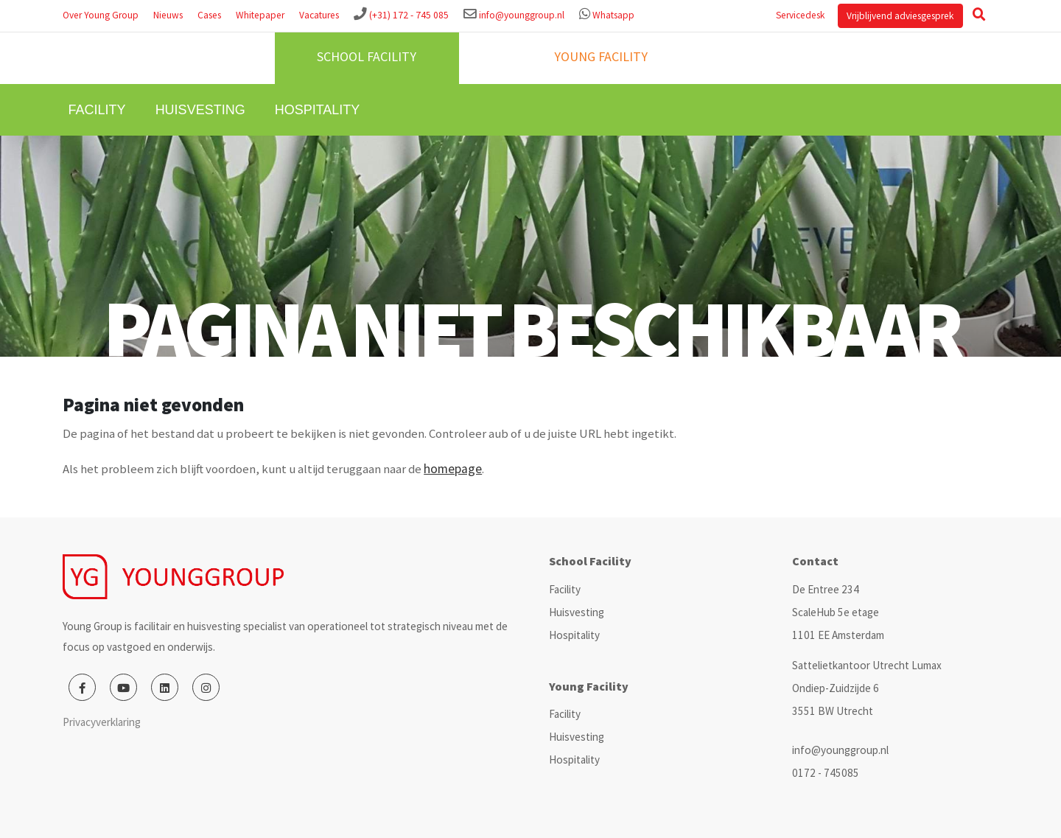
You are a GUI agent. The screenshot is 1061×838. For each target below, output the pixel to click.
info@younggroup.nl (521, 15)
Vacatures (319, 15)
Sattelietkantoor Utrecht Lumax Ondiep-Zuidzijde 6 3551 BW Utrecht (867, 688)
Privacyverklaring (102, 722)
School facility (366, 56)
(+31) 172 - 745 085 (409, 15)
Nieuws (168, 15)
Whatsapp (613, 15)
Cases (209, 15)
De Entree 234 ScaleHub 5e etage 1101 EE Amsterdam (838, 612)
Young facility (601, 56)
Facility (97, 109)
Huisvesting (200, 109)
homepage (453, 469)
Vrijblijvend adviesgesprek (900, 16)
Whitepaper (260, 15)
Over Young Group (101, 15)
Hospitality (317, 109)
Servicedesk (800, 15)
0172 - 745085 (825, 773)
